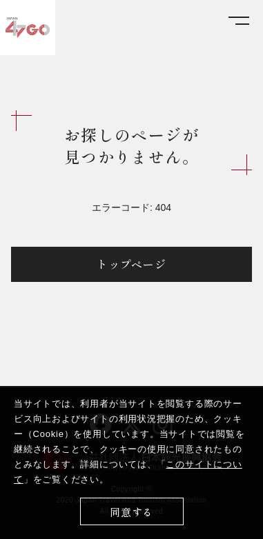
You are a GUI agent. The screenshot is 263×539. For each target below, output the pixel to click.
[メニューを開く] (238, 21)
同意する (131, 512)
